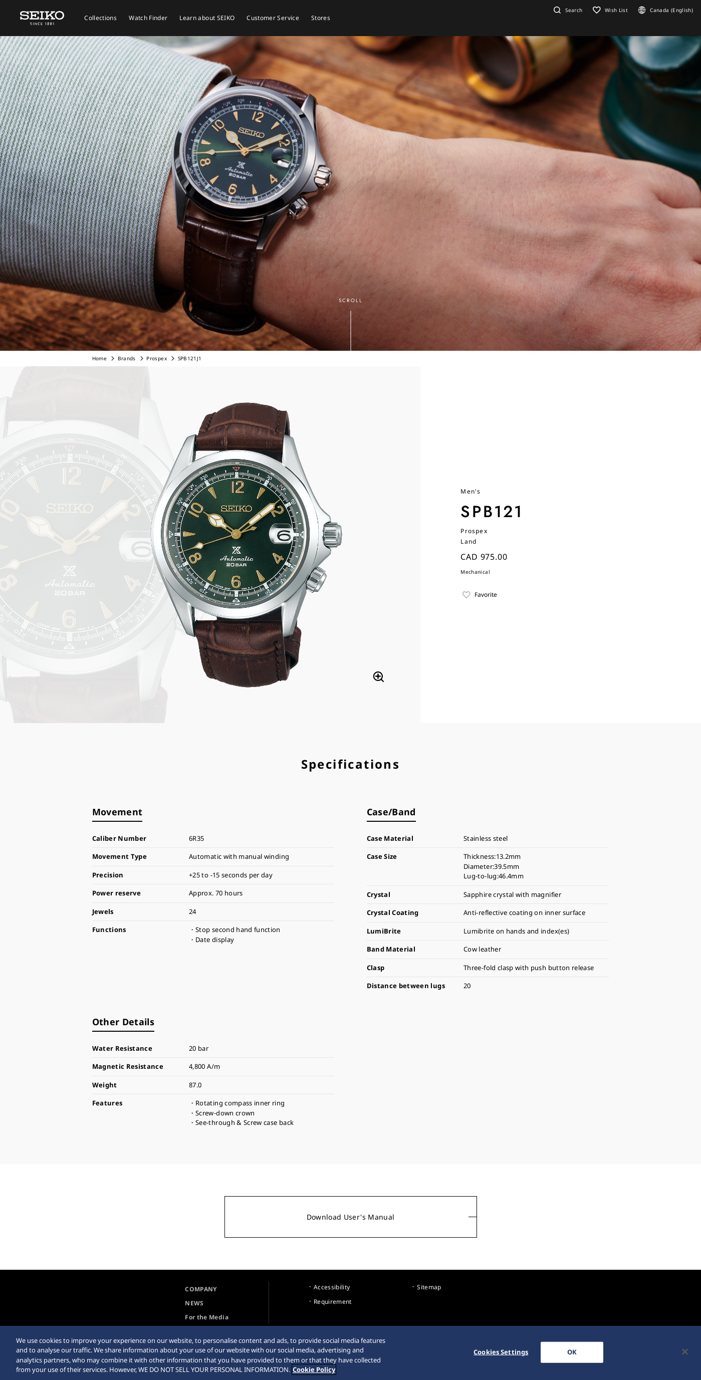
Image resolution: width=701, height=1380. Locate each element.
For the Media (206, 1317)
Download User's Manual (351, 1217)
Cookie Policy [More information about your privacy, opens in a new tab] (314, 1370)
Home (99, 358)
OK (572, 1352)
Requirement (333, 1301)
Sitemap (429, 1287)
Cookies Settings (501, 1352)
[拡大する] (378, 677)
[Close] (685, 1352)
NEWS (194, 1303)
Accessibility (332, 1287)
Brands (127, 358)
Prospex (156, 358)
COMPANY (200, 1289)
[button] (566, 10)
